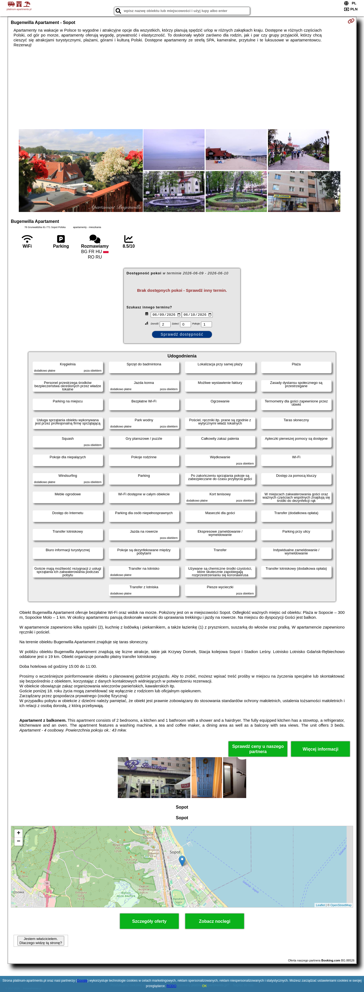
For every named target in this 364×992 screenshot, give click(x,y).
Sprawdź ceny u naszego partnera (258, 749)
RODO (171, 986)
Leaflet (320, 905)
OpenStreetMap (341, 905)
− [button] (18, 842)
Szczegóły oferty (149, 921)
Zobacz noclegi (214, 921)
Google (82, 980)
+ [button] (18, 833)
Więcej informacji (320, 749)
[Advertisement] (182, 88)
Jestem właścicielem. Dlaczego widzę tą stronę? (41, 941)
